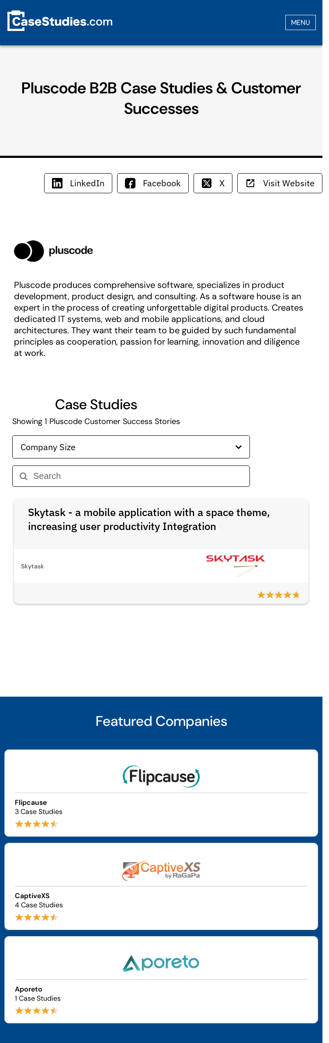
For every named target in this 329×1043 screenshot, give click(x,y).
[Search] (137, 476)
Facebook (153, 183)
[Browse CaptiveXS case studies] (161, 886)
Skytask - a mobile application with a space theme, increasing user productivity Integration (149, 519)
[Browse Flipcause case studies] (161, 793)
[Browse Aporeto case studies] (161, 979)
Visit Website (280, 183)
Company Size (131, 447)
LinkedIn (78, 183)
